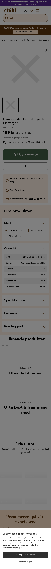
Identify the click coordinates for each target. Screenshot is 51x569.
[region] (25, 548)
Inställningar (25, 562)
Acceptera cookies (25, 555)
